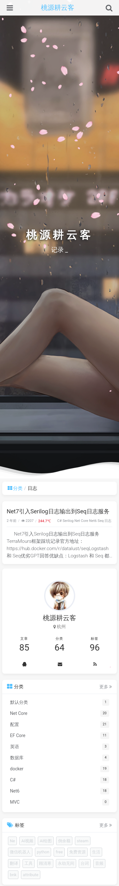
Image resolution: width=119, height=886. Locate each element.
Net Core (81, 521)
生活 (96, 852)
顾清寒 (45, 863)
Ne (12, 840)
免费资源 (77, 852)
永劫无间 (66, 863)
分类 (15, 488)
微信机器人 (20, 852)
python (43, 852)
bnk (13, 874)
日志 (107, 521)
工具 (28, 863)
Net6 (93, 521)
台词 (85, 863)
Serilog (68, 521)
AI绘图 (46, 840)
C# (59, 521)
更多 (105, 686)
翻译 (14, 863)
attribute (30, 874)
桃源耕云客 (57, 7)
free (59, 852)
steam (82, 840)
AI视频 (27, 840)
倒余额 (64, 840)
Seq (101, 521)
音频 (99, 863)
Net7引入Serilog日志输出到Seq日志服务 (58, 511)
